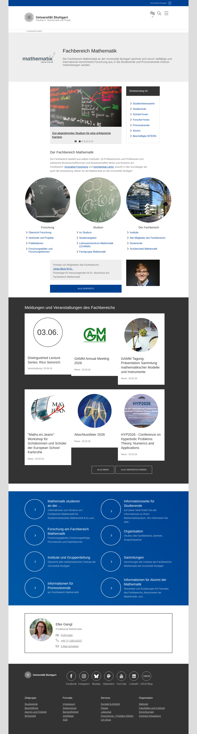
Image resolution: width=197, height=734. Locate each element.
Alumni (136, 130)
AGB (65, 719)
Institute (134, 232)
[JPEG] (143, 273)
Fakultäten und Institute (152, 708)
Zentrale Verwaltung (150, 715)
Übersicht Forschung (40, 232)
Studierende (139, 109)
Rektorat (143, 704)
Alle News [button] (103, 469)
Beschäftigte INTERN (144, 136)
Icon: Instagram (83, 676)
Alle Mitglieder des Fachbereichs (147, 238)
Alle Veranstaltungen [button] (134, 469)
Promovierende (141, 125)
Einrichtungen (146, 711)
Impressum (69, 704)
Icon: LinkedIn (134, 676)
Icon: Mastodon (108, 676)
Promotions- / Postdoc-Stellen (117, 715)
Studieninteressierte (144, 103)
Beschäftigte (31, 708)
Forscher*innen (141, 119)
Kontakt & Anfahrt (110, 704)
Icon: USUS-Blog (146, 676)
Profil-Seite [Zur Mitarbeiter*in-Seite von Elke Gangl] (67, 635)
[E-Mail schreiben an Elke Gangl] (67, 646)
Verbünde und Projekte (41, 238)
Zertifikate (68, 715)
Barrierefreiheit (70, 711)
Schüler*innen (140, 114)
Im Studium (85, 232)
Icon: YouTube (121, 676)
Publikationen (36, 243)
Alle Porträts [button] (86, 288)
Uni (158, 3)
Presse (104, 708)
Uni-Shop (106, 719)
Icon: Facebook (71, 676)
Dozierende (136, 243)
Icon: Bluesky (96, 676)
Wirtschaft (30, 715)
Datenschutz (69, 708)
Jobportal (106, 711)
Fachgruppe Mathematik (92, 251)
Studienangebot (87, 238)
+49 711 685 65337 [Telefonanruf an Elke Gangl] (71, 640)
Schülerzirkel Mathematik (143, 248)
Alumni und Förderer (36, 711)
